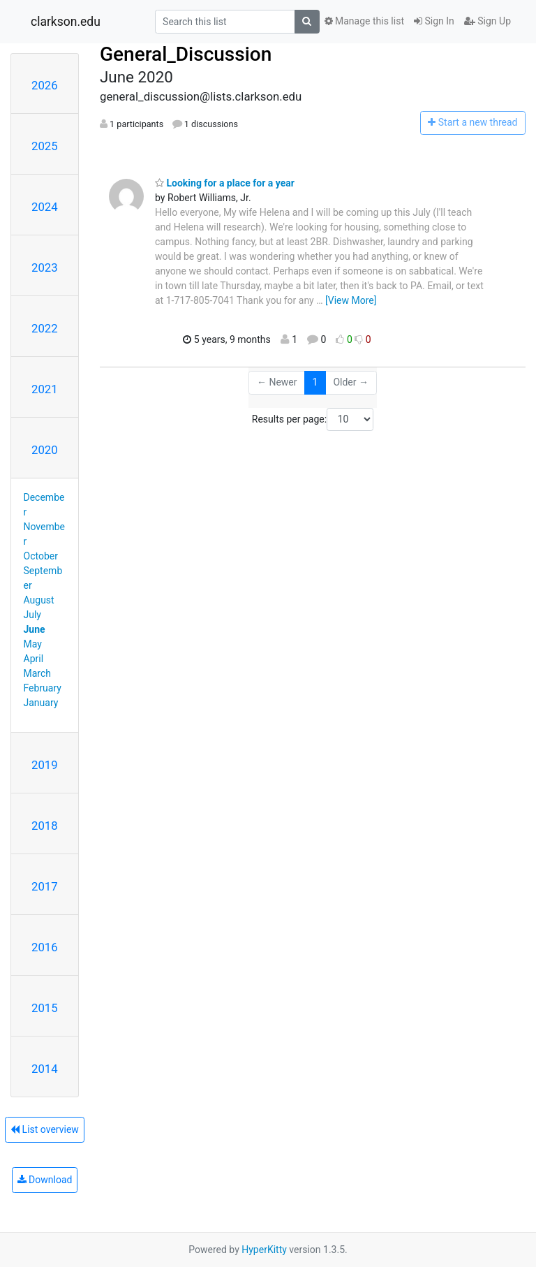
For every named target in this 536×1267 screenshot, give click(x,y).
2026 (44, 85)
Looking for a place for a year (225, 183)
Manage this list (364, 21)
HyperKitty (264, 1249)
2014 (44, 1069)
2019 (44, 765)
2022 (44, 328)
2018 (44, 826)
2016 (44, 947)
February (42, 688)
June (34, 629)
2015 (44, 1008)
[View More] (350, 300)
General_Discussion (185, 54)
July (32, 614)
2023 (44, 267)
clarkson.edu (65, 22)
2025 (44, 146)
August (39, 600)
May (33, 644)
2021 (44, 389)
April (34, 658)
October (41, 556)
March (38, 673)
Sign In (434, 21)
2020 (44, 450)
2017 (44, 886)
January (41, 702)
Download (45, 1179)
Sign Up (487, 21)
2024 (44, 207)
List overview (44, 1129)
